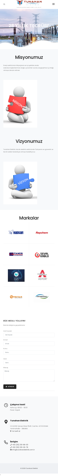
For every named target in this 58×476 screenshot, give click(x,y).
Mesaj (5, 368)
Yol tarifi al (16, 431)
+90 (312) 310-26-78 (20, 447)
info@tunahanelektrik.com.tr (23, 450)
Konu (5, 348)
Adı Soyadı (7, 331)
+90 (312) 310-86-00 (20, 445)
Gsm (5, 359)
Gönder (10, 387)
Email (5, 340)
